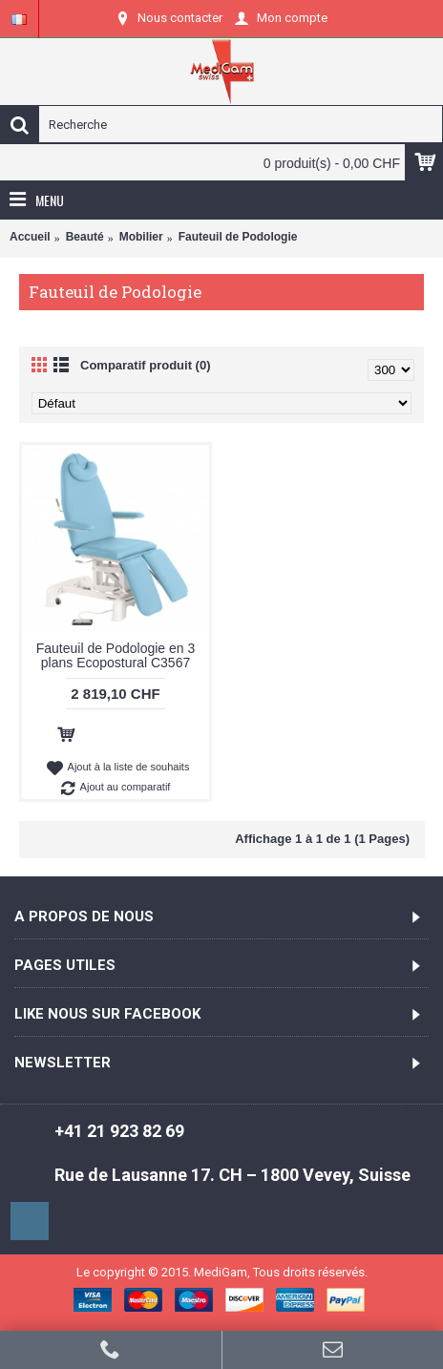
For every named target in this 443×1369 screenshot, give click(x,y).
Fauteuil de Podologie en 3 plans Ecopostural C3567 (116, 655)
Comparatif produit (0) (145, 365)
